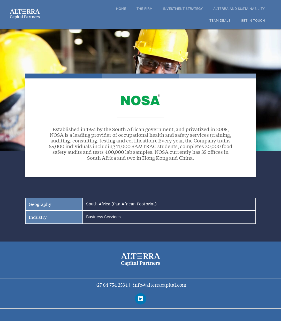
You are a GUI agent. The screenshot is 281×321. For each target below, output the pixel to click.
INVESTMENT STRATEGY (183, 8)
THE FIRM (144, 8)
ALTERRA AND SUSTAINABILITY (239, 8)
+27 (99, 284)
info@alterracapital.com (159, 284)
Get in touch (253, 20)
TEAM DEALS (220, 20)
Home (121, 8)
